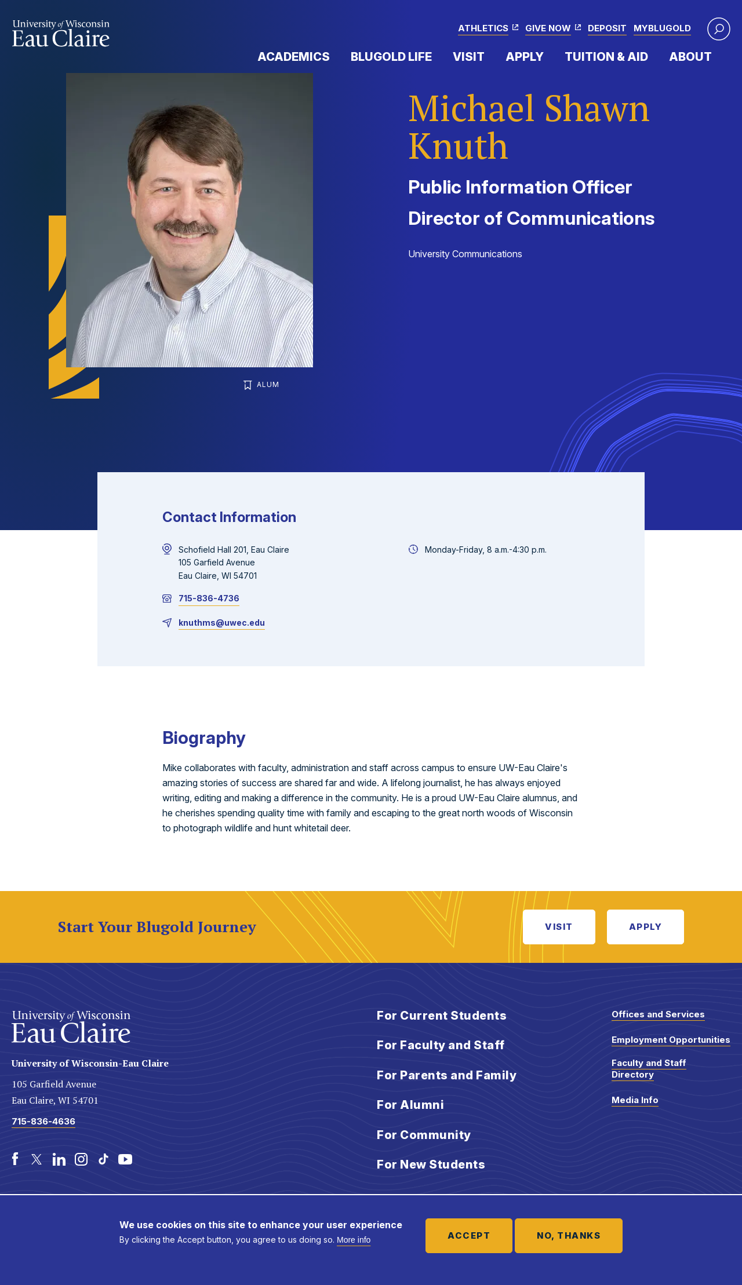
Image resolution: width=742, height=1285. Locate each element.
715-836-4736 (209, 598)
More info (353, 1239)
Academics (293, 57)
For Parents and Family (447, 1075)
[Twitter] (37, 1159)
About (690, 57)
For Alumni (410, 1105)
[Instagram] (81, 1159)
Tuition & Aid (606, 57)
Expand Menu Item (336, 56)
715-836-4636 (43, 1121)
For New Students (431, 1164)
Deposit (607, 28)
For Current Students (442, 1016)
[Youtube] (125, 1159)
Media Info (635, 1099)
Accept (469, 1235)
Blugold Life (391, 57)
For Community (424, 1135)
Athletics (483, 28)
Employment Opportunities (671, 1039)
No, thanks (569, 1235)
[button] (718, 29)
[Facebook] (15, 1159)
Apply (524, 57)
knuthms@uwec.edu (222, 622)
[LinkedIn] (59, 1159)
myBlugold (662, 28)
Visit (469, 57)
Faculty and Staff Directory (649, 1068)
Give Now (548, 28)
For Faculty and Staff (441, 1045)
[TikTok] (103, 1159)
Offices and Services (658, 1014)
